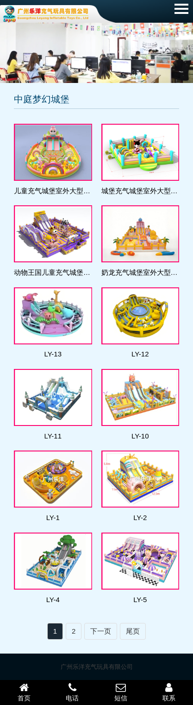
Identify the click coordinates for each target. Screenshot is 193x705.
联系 (169, 692)
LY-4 (53, 599)
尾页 (133, 631)
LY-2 (140, 517)
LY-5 (140, 599)
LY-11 (53, 436)
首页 (24, 692)
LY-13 (53, 354)
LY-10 (140, 436)
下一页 (100, 631)
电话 (72, 692)
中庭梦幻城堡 (41, 99)
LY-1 (53, 517)
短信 (121, 692)
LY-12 (140, 354)
